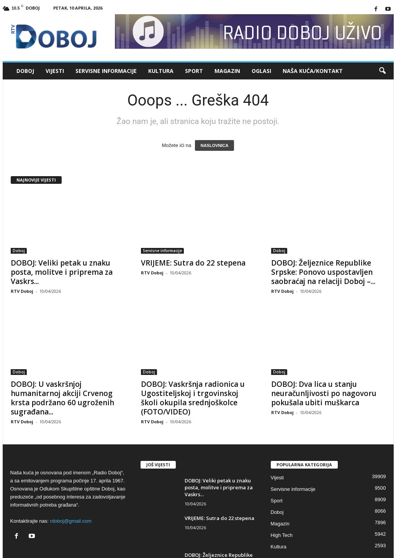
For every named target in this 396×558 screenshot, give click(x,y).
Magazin (227, 70)
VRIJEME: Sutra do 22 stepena (193, 263)
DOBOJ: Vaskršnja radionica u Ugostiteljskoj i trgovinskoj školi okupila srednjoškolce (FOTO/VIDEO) (193, 398)
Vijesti (55, 70)
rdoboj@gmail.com (71, 521)
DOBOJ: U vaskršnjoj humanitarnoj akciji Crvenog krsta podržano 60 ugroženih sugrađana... (62, 398)
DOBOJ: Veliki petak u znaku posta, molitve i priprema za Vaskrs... (62, 272)
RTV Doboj (22, 291)
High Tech (282, 535)
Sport (194, 70)
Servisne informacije (106, 70)
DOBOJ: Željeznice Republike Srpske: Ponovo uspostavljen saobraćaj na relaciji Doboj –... (323, 272)
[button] (382, 71)
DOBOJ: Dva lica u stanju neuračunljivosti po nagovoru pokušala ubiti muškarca (323, 393)
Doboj (25, 70)
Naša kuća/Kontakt (313, 70)
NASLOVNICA (215, 145)
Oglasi (261, 70)
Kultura (160, 70)
